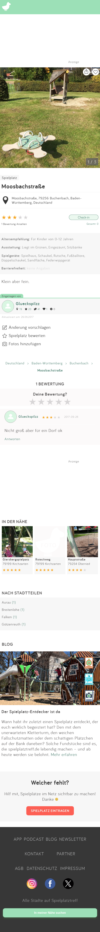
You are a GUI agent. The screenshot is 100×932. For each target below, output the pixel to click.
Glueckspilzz (28, 303)
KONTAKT (34, 854)
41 (37, 309)
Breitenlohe (10, 609)
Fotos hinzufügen (25, 343)
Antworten (12, 439)
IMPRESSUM (72, 868)
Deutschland (15, 363)
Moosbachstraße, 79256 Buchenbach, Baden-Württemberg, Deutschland (47, 200)
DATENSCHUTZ (42, 868)
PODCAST (34, 839)
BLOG (51, 839)
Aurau (6, 602)
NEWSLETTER (72, 839)
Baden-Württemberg (47, 363)
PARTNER (66, 854)
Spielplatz (9, 177)
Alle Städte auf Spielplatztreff (50, 900)
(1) (14, 602)
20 (28, 309)
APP (18, 839)
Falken (7, 617)
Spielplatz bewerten (27, 335)
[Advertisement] (52, 486)
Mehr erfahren (64, 754)
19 (19, 309)
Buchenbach (79, 363)
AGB (19, 868)
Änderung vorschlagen (30, 327)
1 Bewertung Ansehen (14, 224)
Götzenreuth (11, 624)
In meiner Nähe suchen (50, 912)
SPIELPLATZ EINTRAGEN (50, 810)
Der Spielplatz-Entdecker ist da (30, 711)
